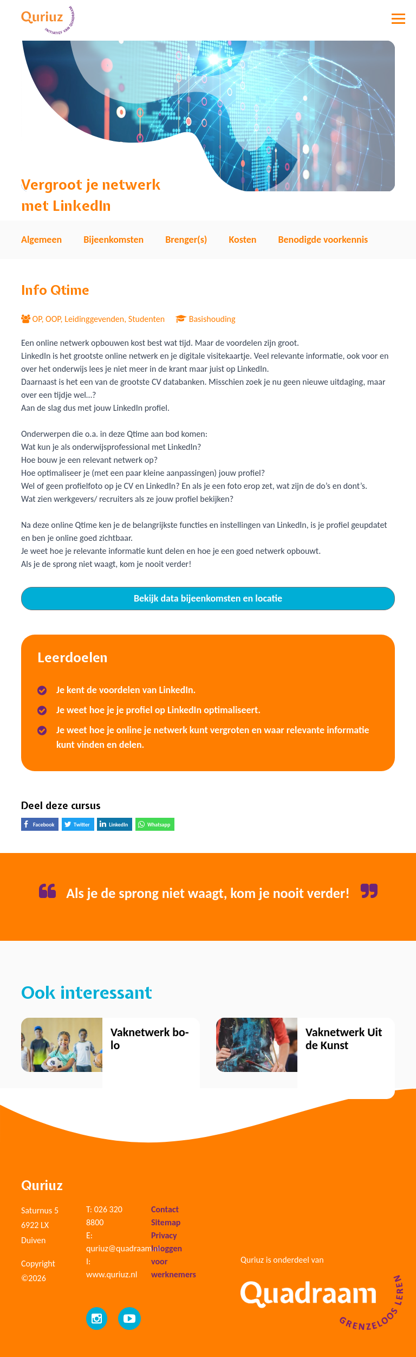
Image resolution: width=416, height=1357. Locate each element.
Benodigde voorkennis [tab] (323, 239)
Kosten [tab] (242, 239)
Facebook (41, 825)
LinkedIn (116, 825)
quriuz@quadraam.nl (123, 1248)
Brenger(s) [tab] (186, 239)
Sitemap (165, 1222)
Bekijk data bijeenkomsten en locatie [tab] (208, 598)
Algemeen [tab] (41, 239)
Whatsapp (156, 825)
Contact (165, 1209)
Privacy (164, 1235)
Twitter (79, 825)
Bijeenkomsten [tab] (113, 239)
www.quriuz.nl (111, 1274)
